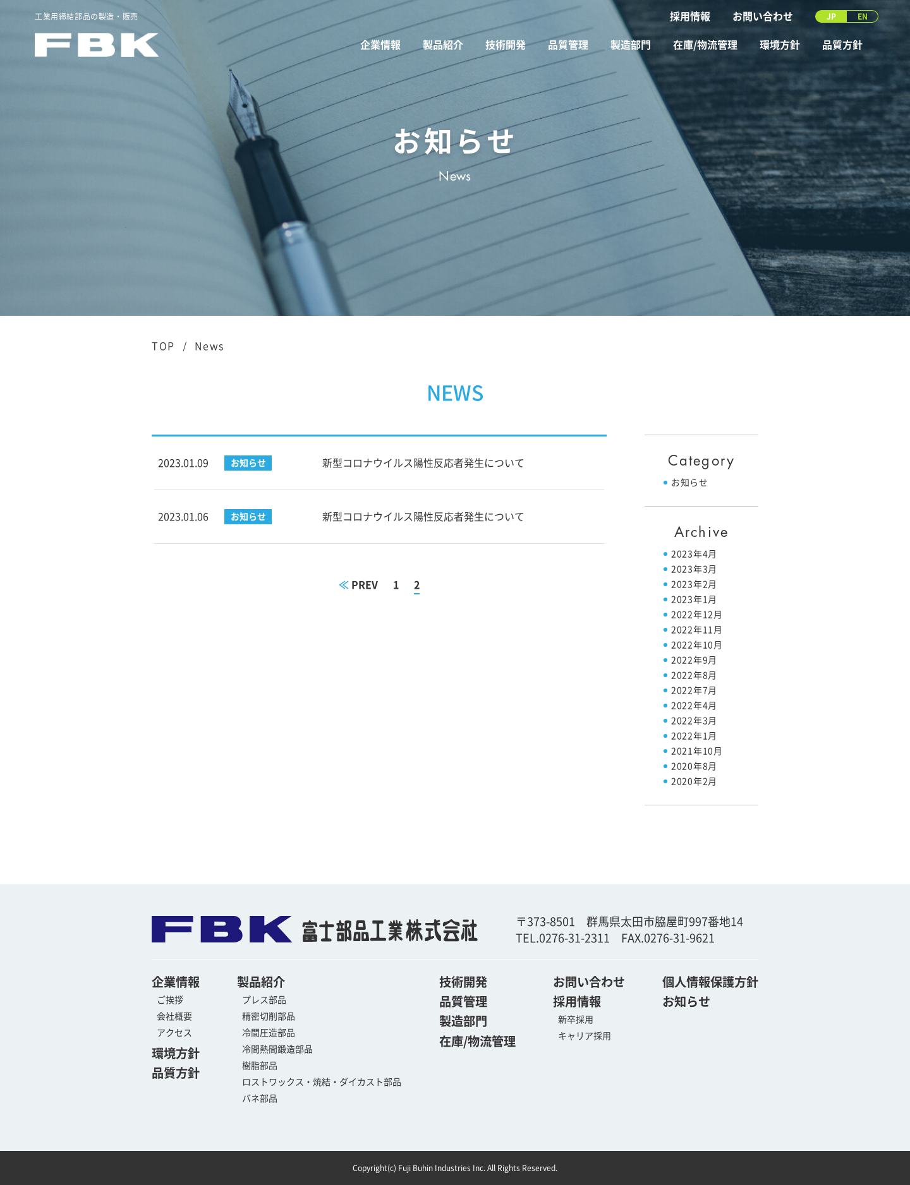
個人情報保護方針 (710, 982)
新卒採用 (575, 1019)
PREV (358, 585)
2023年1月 (694, 599)
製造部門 (630, 45)
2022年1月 (694, 735)
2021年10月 (697, 751)
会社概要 (174, 1016)
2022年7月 (694, 690)
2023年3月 (694, 569)
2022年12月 (697, 614)
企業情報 (380, 45)
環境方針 (780, 45)
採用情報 (690, 16)
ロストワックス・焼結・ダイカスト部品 (321, 1082)
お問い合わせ (762, 16)
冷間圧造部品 (268, 1032)
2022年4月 (694, 705)
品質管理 (568, 45)
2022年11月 (697, 629)
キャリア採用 (584, 1036)
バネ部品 (259, 1098)
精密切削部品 (268, 1016)
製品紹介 (443, 45)
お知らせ (689, 482)
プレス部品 (264, 1000)
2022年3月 (694, 720)
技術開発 (505, 45)
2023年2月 (694, 584)
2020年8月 (694, 766)
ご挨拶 (170, 1000)
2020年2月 (694, 781)
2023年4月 (694, 554)
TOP (163, 346)
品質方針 (842, 45)
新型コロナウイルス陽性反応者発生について (423, 463)
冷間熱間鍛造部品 (277, 1049)
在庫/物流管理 (705, 45)
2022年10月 (697, 645)
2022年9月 (694, 660)
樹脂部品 (259, 1065)
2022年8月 (694, 675)
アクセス (174, 1032)
